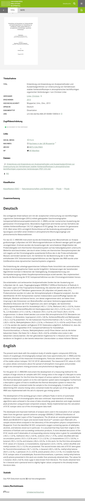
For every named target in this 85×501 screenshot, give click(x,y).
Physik (59, 188)
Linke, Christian (33, 96)
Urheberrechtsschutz (35, 492)
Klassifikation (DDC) (11, 188)
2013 (29, 99)
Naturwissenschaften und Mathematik (38, 188)
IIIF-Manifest (34, 150)
